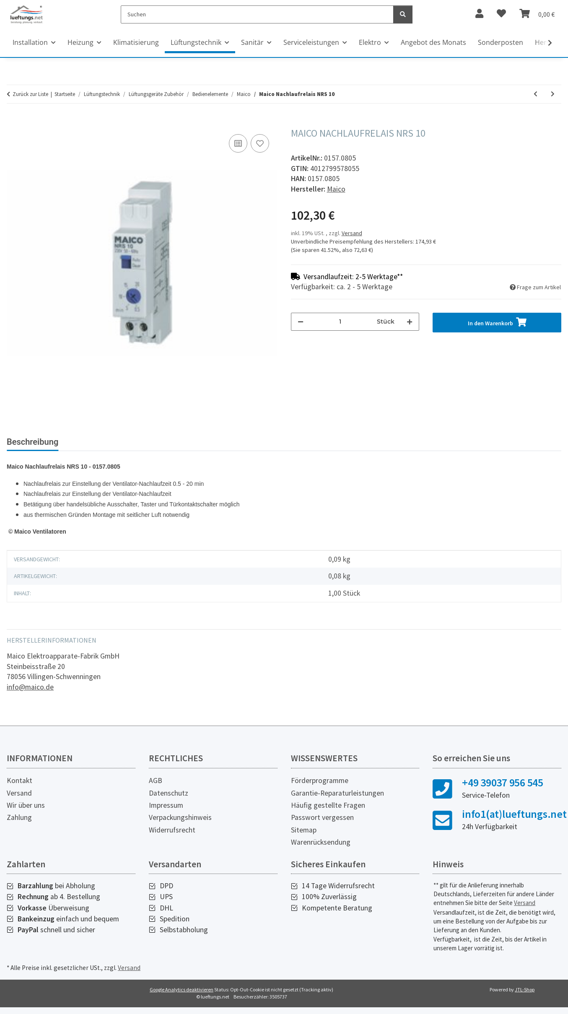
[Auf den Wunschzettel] (260, 143)
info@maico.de (30, 693)
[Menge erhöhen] (409, 321)
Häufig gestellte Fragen (328, 812)
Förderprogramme (319, 787)
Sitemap (303, 836)
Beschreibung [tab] (32, 442)
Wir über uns (26, 812)
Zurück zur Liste (30, 94)
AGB (155, 787)
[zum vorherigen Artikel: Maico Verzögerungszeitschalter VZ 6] (535, 94)
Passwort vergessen (322, 824)
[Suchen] (257, 14)
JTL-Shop (524, 996)
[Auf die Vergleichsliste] (238, 143)
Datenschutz (168, 799)
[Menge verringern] (300, 321)
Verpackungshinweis (180, 824)
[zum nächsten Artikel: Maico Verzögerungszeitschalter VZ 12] (552, 94)
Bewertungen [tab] (177, 442)
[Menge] (340, 321)
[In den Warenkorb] (13, 122)
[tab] (105, 445)
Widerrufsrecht (172, 836)
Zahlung (19, 824)
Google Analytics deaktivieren (181, 996)
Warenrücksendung (320, 848)
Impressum (166, 812)
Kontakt (19, 787)
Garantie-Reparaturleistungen (337, 799)
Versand (352, 233)
